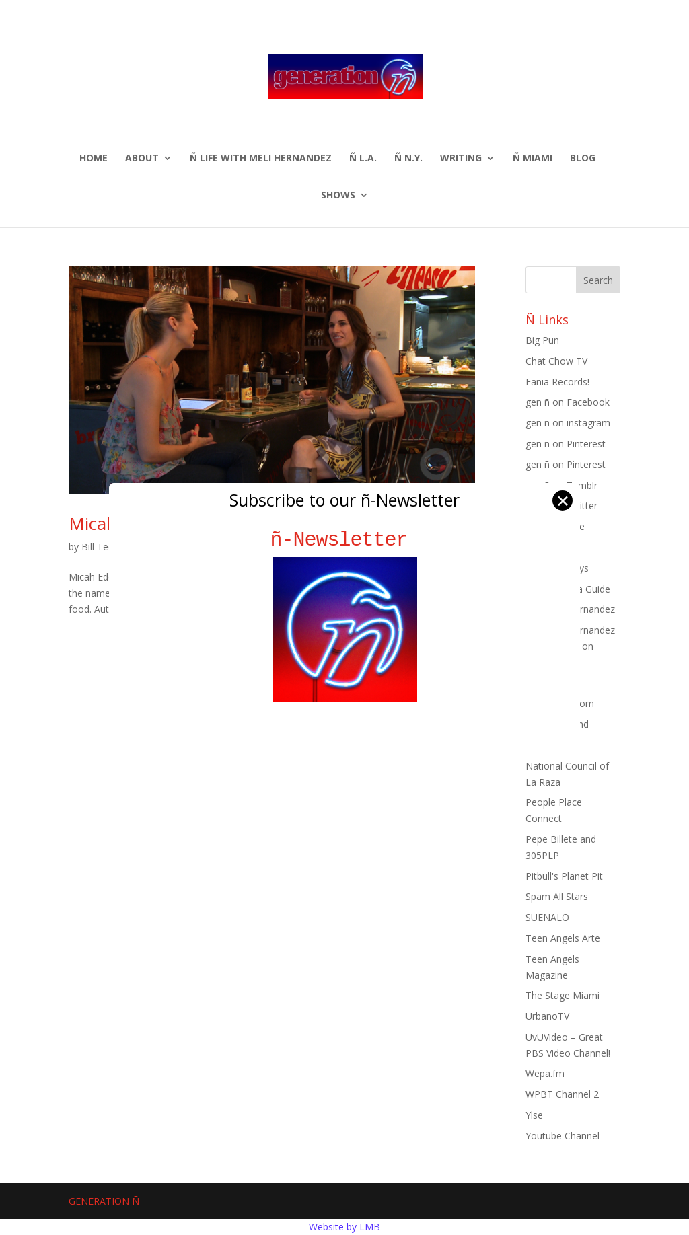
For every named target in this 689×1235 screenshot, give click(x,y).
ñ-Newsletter (344, 540)
